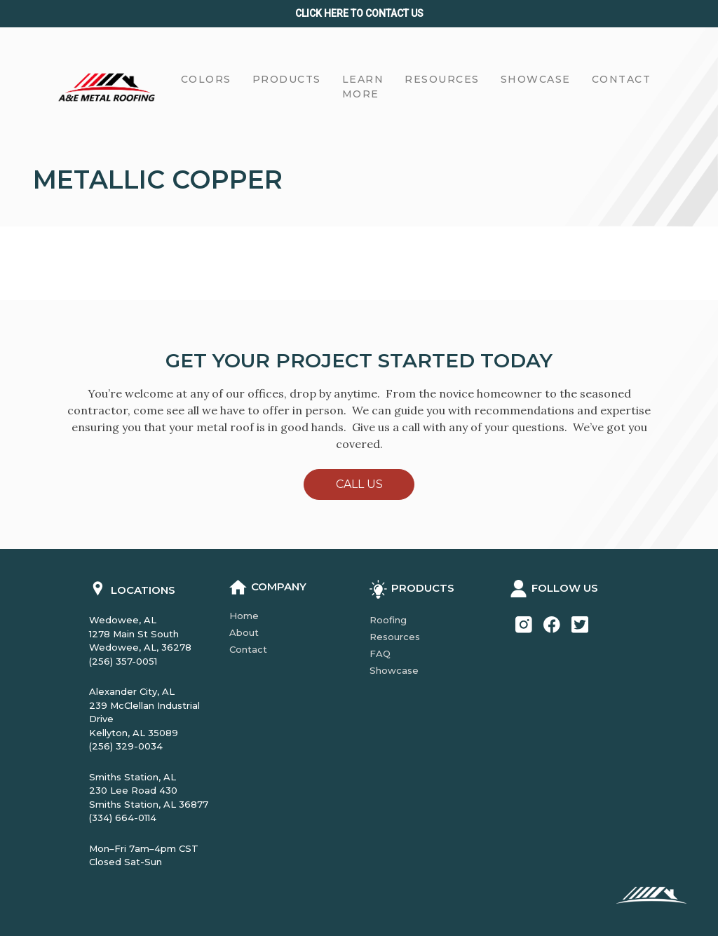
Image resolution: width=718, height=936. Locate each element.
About (244, 632)
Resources (395, 636)
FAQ (380, 653)
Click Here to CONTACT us (359, 13)
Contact (248, 649)
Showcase (394, 670)
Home (244, 615)
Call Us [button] (359, 484)
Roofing (388, 619)
